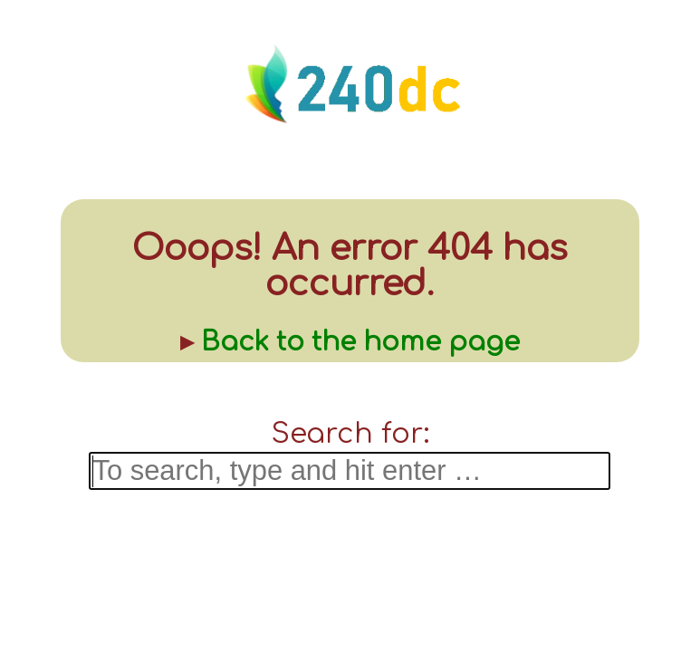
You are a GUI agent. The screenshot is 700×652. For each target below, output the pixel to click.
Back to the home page (360, 342)
